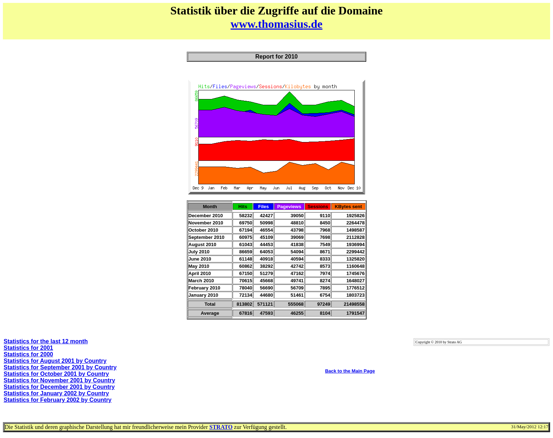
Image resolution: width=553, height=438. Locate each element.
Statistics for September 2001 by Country (60, 367)
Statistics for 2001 (28, 348)
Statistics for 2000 (28, 354)
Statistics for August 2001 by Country (55, 361)
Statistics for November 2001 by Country (59, 380)
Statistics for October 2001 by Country (56, 374)
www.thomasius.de (276, 23)
